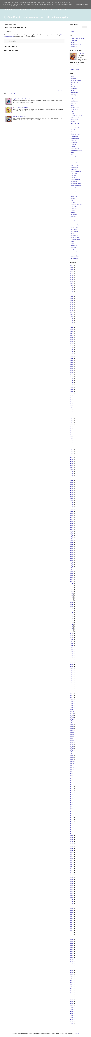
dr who (73, 121)
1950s (72, 84)
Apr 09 (71, 817)
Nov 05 (71, 383)
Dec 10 (71, 310)
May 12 (72, 749)
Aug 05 (71, 573)
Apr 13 (71, 808)
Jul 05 (71, 637)
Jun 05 (71, 699)
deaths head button (76, 115)
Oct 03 (71, 451)
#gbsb (72, 76)
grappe (73, 146)
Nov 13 (71, 366)
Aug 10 (71, 563)
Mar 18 (71, 862)
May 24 (72, 724)
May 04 (72, 765)
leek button (74, 161)
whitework (74, 245)
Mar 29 (71, 839)
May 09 (72, 755)
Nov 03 (71, 387)
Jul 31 (71, 583)
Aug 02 (71, 579)
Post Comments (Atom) (17, 94)
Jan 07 (71, 265)
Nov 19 (71, 354)
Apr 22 (71, 790)
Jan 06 (71, 1011)
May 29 (72, 713)
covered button (75, 107)
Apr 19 (71, 796)
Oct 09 (71, 438)
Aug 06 (71, 571)
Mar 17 (71, 864)
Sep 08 (71, 503)
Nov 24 (71, 343)
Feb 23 (71, 912)
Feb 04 (71, 951)
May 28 (72, 715)
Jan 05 (71, 1013)
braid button (74, 97)
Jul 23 (71, 600)
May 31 (72, 709)
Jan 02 (71, 1019)
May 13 (72, 747)
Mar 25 (71, 848)
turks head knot (75, 237)
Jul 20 (71, 606)
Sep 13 (71, 492)
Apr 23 (71, 788)
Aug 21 (71, 540)
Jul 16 (71, 614)
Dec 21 (71, 288)
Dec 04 (71, 323)
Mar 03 (71, 893)
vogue (72, 243)
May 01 (72, 771)
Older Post (61, 91)
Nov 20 (71, 352)
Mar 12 (71, 875)
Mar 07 (71, 885)
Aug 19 (71, 544)
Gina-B (82, 53)
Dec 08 (71, 314)
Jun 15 (71, 678)
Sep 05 (71, 509)
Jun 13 (71, 682)
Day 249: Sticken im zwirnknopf (21, 99)
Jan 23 (71, 976)
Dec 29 (71, 271)
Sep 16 (71, 486)
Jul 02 (71, 643)
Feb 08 (71, 943)
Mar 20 (71, 858)
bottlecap (73, 94)
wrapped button (75, 254)
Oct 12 (71, 432)
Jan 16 (71, 990)
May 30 (72, 711)
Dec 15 (71, 300)
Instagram (74, 46)
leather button (75, 159)
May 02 (72, 769)
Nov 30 (71, 331)
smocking (73, 216)
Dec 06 (71, 319)
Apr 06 (71, 823)
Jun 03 (71, 703)
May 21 (72, 730)
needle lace (74, 175)
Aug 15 (71, 552)
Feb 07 (71, 945)
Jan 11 (71, 1001)
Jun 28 (71, 651)
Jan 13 (71, 997)
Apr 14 (71, 806)
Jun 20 (71, 668)
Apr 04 (71, 827)
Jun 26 (71, 655)
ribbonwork (74, 206)
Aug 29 (71, 523)
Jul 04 (71, 639)
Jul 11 (71, 625)
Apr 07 (71, 821)
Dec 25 (71, 279)
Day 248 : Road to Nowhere (20, 107)
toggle (72, 233)
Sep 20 (71, 478)
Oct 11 (71, 434)
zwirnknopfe (74, 258)
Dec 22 (71, 285)
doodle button (75, 117)
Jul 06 (71, 635)
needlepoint (74, 181)
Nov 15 (71, 362)
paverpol (73, 192)
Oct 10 (71, 436)
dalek (72, 113)
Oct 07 (71, 443)
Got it (87, 4)
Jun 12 (71, 684)
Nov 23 (71, 345)
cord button (74, 103)
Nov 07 (71, 378)
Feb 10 (71, 939)
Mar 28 (71, 842)
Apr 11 (71, 813)
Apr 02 (71, 831)
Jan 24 (71, 974)
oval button (74, 188)
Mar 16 (71, 866)
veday (72, 241)
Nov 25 (71, 341)
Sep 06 (71, 507)
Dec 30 (71, 269)
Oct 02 (71, 453)
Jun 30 (71, 647)
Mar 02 (71, 895)
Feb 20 (71, 918)
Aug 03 (71, 577)
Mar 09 (71, 881)
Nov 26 (71, 339)
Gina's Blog (74, 40)
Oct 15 (71, 426)
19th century (74, 86)
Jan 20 (71, 982)
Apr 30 (71, 773)
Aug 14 (71, 554)
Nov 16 (71, 360)
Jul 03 (71, 641)
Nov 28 (71, 335)
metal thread (74, 167)
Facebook (73, 42)
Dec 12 (71, 306)
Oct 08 (71, 441)
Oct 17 (71, 422)
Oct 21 (71, 414)
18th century (74, 82)
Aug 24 (71, 533)
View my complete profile (76, 65)
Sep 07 (71, 505)
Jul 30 (71, 585)
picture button (75, 194)
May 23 (72, 726)
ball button (74, 88)
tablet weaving (75, 225)
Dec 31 (71, 267)
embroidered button (76, 128)
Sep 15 (71, 488)
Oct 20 (71, 416)
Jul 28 (71, 589)
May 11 (72, 751)
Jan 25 (71, 972)
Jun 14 (71, 680)
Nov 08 (71, 376)
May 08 (72, 757)
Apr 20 (71, 794)
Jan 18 (71, 986)
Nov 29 (71, 333)
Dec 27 (71, 275)
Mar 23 (71, 852)
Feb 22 (71, 914)
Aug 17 (71, 548)
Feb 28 (71, 902)
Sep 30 (71, 457)
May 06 (72, 761)
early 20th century (76, 123)
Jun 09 (71, 691)
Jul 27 (71, 591)
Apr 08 (71, 819)
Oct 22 (71, 412)
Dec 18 (71, 294)
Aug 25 (71, 531)
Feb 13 (71, 933)
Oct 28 (71, 399)
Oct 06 (71, 445)
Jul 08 (71, 631)
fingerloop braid (75, 134)
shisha (73, 212)
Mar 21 (71, 856)
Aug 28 (71, 525)
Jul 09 (71, 629)
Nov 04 (71, 385)
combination (74, 101)
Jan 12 (71, 999)
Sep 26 (71, 465)
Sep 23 (71, 472)
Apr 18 (71, 798)
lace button (74, 157)
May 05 (72, 763)
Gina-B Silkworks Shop (77, 38)
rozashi (73, 210)
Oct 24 (71, 407)
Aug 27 (71, 527)
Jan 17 (71, 988)
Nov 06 (71, 381)
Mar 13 (71, 873)
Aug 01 (71, 581)
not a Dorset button (76, 185)
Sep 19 (71, 480)
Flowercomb (74, 136)
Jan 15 (71, 992)
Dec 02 (71, 327)
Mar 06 (71, 887)
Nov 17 (71, 358)
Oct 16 (71, 424)
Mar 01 (71, 897)
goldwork (73, 144)
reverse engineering (76, 204)
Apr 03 (71, 829)
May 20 (72, 732)
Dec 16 (71, 298)
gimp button (74, 140)
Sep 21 (71, 476)
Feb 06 (71, 947)
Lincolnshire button (76, 163)
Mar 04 (71, 891)
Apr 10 (71, 815)
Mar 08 (71, 883)
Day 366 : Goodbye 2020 (19, 116)
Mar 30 (71, 837)
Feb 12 (71, 935)
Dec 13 (71, 304)
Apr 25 (71, 784)
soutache (73, 219)
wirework (73, 247)
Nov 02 (71, 389)
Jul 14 (71, 618)
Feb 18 (71, 922)
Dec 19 (71, 292)
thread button (74, 231)
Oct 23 (71, 410)
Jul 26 (71, 594)
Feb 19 (71, 920)
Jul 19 (71, 608)
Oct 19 (71, 418)
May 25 (72, 722)
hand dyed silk (75, 148)
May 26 (72, 720)
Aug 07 (71, 569)
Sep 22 (71, 474)
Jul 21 (71, 604)
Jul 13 (71, 620)
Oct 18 (71, 420)
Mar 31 (71, 835)
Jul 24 (71, 598)
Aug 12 (71, 558)
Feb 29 (71, 900)
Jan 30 (71, 961)
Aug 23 (71, 536)
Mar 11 (71, 877)
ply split (73, 198)
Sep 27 (71, 463)
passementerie (75, 190)
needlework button (76, 183)
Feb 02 (71, 955)
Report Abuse (74, 69)
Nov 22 (71, 347)
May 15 (72, 742)
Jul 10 (71, 627)
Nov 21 (71, 350)
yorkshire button (75, 256)
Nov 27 (71, 337)
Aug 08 (71, 567)
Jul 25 (71, 596)
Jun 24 (71, 660)
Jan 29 (71, 964)
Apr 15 (71, 804)
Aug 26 (71, 529)
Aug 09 (71, 565)
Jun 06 (71, 697)
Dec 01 (71, 329)
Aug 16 (71, 550)
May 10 (72, 753)
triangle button (75, 235)
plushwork (74, 196)
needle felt (74, 173)
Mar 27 (71, 844)
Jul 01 (71, 645)
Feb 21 (71, 916)
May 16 (72, 740)
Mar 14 (71, 870)
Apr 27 (71, 780)
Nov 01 (71, 391)
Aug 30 (71, 521)
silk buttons (74, 214)
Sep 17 (71, 484)
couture (73, 105)
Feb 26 (71, 906)
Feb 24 (71, 910)
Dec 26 (71, 277)
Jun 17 (71, 674)
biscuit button (74, 92)
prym (72, 200)
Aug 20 (71, 542)
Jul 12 (71, 622)
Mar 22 (71, 854)
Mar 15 (71, 868)
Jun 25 (71, 658)
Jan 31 (71, 959)
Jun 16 (71, 676)
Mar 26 (71, 846)
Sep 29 (71, 459)
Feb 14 (71, 930)
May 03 (72, 767)
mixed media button (76, 171)
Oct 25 (71, 405)
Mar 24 (71, 850)
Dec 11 (71, 308)
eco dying (73, 125)
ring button (74, 208)
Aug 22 (71, 538)
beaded (73, 90)
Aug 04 (71, 575)
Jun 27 (71, 653)
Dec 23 (71, 283)
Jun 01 (71, 707)
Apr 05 (71, 825)
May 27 (72, 717)
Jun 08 (71, 693)
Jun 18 (71, 672)
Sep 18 (71, 482)
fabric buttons (74, 130)
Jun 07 (71, 695)
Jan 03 (71, 1017)
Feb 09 (71, 941)
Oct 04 (71, 449)
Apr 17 (71, 800)
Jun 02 (71, 705)
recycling (73, 202)
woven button (74, 252)
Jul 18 (71, 610)
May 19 (72, 734)
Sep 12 (71, 494)
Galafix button (75, 138)
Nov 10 (71, 372)
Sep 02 (71, 515)
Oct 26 (71, 403)
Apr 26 (71, 782)
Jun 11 (71, 686)
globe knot (74, 142)
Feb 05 (71, 949)
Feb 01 (71, 957)
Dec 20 (71, 290)
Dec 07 (71, 316)
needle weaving (75, 179)
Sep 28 (71, 461)
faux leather (74, 132)
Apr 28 (71, 778)
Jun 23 (71, 662)
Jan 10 (71, 1003)
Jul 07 (71, 633)
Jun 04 (71, 701)
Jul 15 (71, 616)
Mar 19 (71, 860)
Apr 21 (71, 792)
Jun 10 (71, 689)
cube (72, 111)
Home (30, 91)
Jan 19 (71, 984)
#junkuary (73, 78)
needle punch (74, 177)
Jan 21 (71, 980)
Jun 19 (71, 670)
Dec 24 (71, 281)
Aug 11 (71, 560)
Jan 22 (71, 978)
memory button (75, 165)
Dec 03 (71, 325)
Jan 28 (71, 966)
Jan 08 (71, 1007)
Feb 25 (71, 908)
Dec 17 (71, 296)
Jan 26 (71, 970)
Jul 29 (71, 587)
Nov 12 (71, 368)
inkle (72, 152)
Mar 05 (71, 889)
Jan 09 (71, 1005)
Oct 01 (71, 455)
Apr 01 (71, 833)
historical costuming (76, 150)
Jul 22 (71, 602)
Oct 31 (71, 393)
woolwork (73, 250)
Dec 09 (71, 312)
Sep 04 (71, 511)
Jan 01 (71, 1021)
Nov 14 (71, 364)
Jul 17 (71, 612)
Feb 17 (71, 924)
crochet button (75, 109)
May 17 (72, 738)
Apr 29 (71, 775)
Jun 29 (71, 649)
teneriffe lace (74, 227)
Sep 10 (71, 498)
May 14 (72, 744)
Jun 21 (71, 666)
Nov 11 (71, 370)
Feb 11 (71, 937)
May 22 (72, 728)
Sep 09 (71, 500)
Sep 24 (71, 469)
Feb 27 (71, 904)
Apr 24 (71, 786)
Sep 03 (71, 513)
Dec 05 (71, 321)
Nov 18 (71, 356)
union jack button (75, 239)
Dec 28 (71, 273)
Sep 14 (71, 490)
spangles (73, 221)
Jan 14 (71, 995)
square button (75, 223)
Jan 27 (71, 968)
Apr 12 (71, 811)
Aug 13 (71, 556)
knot (72, 154)
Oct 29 (71, 397)
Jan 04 (71, 1015)
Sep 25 (71, 467)
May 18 (72, 736)
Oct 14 (71, 428)
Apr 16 (71, 802)
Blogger (77, 1033)
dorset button (74, 119)
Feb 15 (71, 928)
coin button (74, 99)
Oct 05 (71, 447)
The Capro (74, 229)
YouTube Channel (76, 44)
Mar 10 (71, 879)
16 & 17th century (76, 80)
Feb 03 (71, 953)
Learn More (80, 4)
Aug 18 (71, 546)
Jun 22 (71, 664)
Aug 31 (71, 519)
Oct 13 (71, 430)
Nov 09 (71, 374)
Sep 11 (71, 496)
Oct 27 (71, 401)
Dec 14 (71, 302)
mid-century (74, 169)
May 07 (72, 759)
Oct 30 (71, 395)
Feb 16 (71, 926)
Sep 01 (71, 517)
